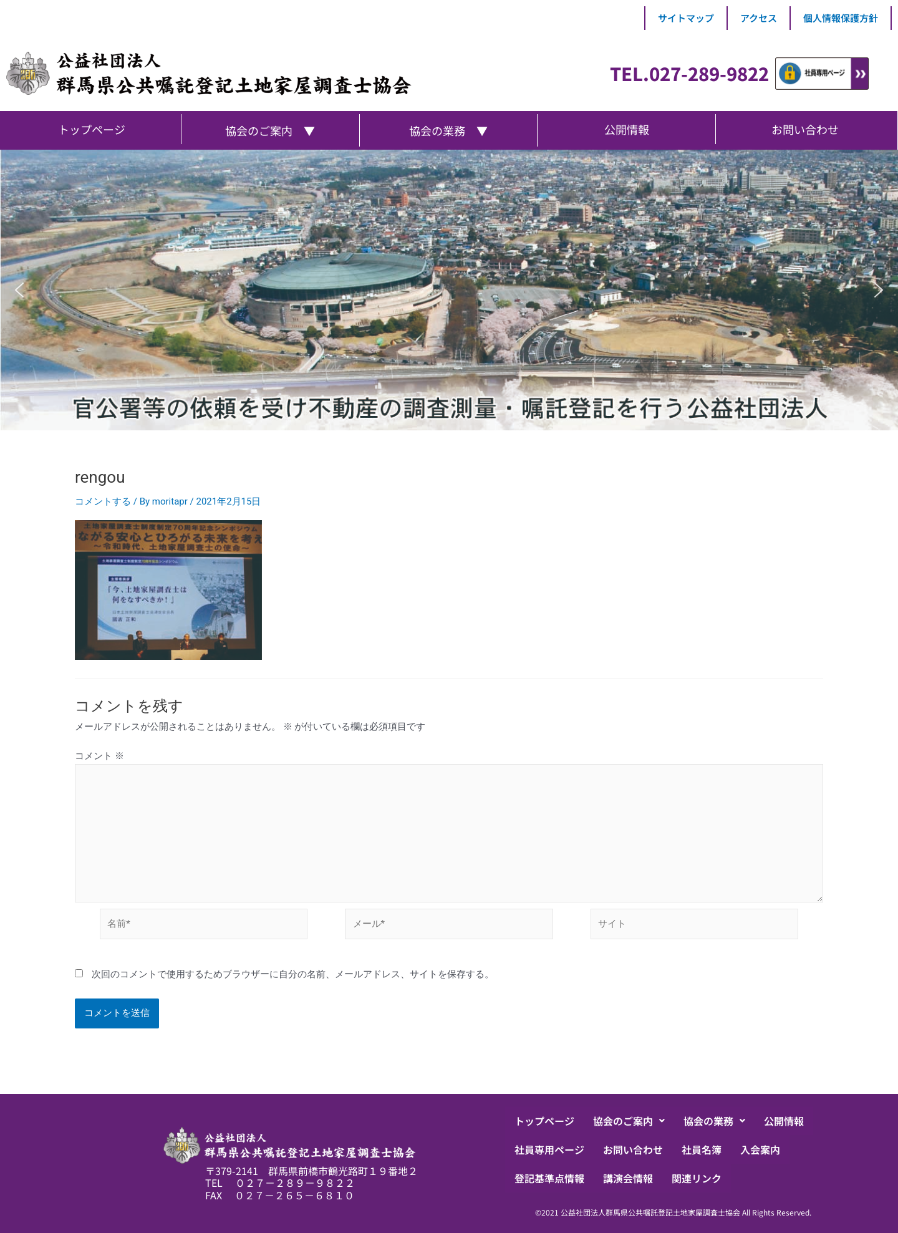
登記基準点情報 (549, 1178)
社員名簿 (702, 1149)
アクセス (758, 17)
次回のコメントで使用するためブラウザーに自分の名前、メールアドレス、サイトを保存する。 (293, 974)
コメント (99, 756)
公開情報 (784, 1120)
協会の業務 (714, 1120)
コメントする (103, 501)
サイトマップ (686, 17)
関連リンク (697, 1178)
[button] (19, 290)
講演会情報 (628, 1178)
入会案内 (760, 1149)
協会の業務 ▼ (448, 130)
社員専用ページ (549, 1149)
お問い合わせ (633, 1149)
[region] (449, 290)
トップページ (544, 1120)
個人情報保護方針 (840, 17)
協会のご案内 (629, 1120)
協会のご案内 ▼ (270, 130)
